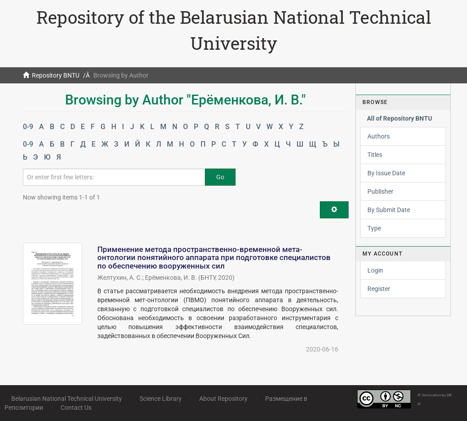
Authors (378, 136)
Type (374, 228)
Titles (374, 154)
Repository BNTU (55, 75)
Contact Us (76, 407)
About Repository (223, 398)
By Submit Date (388, 209)
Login (375, 270)
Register (378, 288)
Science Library (161, 398)
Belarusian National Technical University (66, 398)
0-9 (28, 126)
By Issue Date (386, 173)
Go (220, 177)
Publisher (380, 191)
